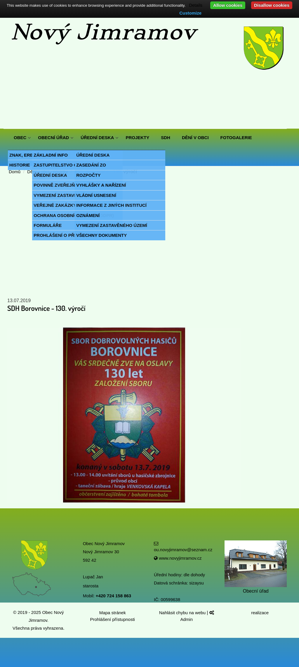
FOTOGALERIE (236, 137)
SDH (165, 137)
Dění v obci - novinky (47, 171)
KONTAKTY (26, 155)
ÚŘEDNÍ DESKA (97, 137)
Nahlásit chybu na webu (183, 612)
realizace (260, 612)
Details (195, 5)
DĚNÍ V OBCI (195, 137)
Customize (190, 12)
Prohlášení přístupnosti (112, 619)
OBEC (20, 137)
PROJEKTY (137, 137)
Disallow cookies (271, 5)
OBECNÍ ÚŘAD (53, 137)
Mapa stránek (112, 612)
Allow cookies (227, 5)
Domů (14, 171)
